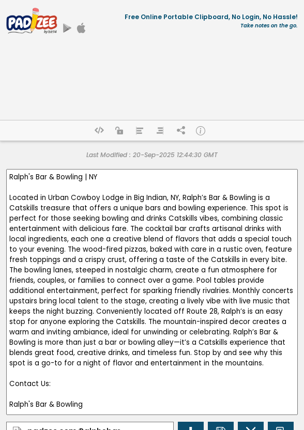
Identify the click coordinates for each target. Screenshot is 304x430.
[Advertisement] (152, 81)
